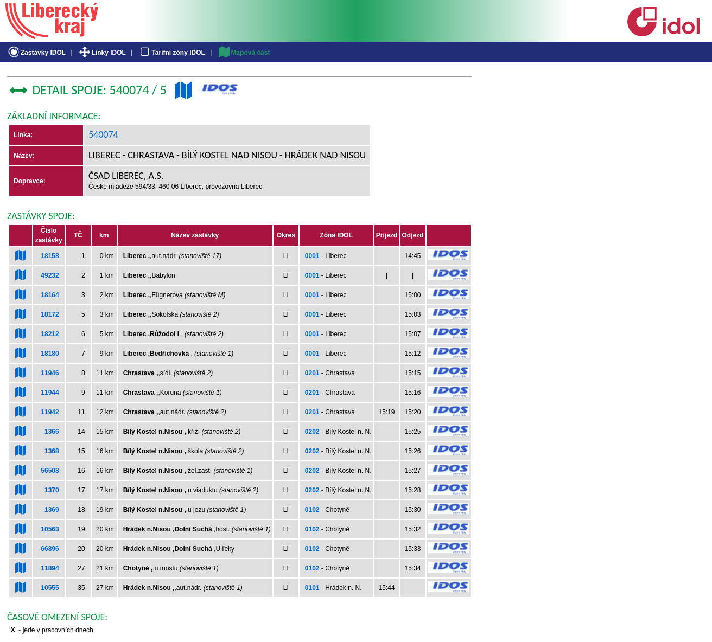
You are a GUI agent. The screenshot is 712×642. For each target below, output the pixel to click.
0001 (312, 256)
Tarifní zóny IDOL (171, 52)
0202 (312, 431)
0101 (312, 588)
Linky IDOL (102, 52)
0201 (312, 373)
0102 (312, 509)
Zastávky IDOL (36, 52)
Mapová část (243, 52)
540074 (103, 134)
